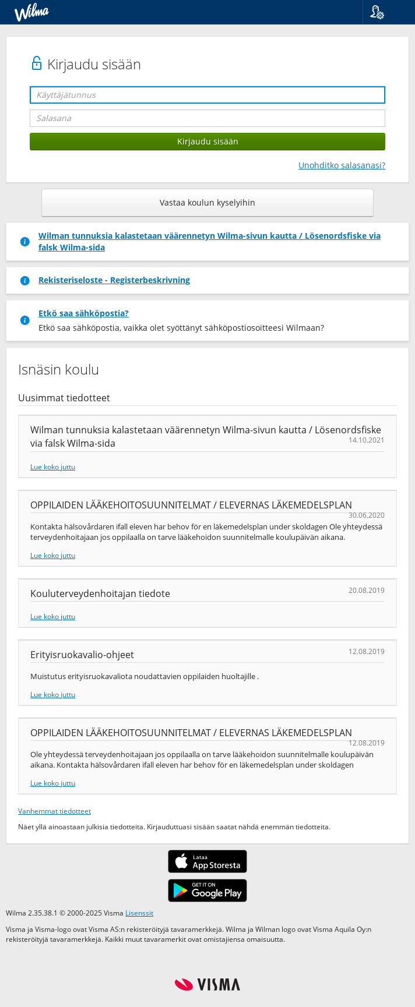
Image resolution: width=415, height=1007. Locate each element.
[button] (384, 12)
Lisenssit (139, 912)
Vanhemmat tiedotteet (54, 810)
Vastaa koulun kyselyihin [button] (207, 202)
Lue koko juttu (52, 466)
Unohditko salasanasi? (341, 165)
